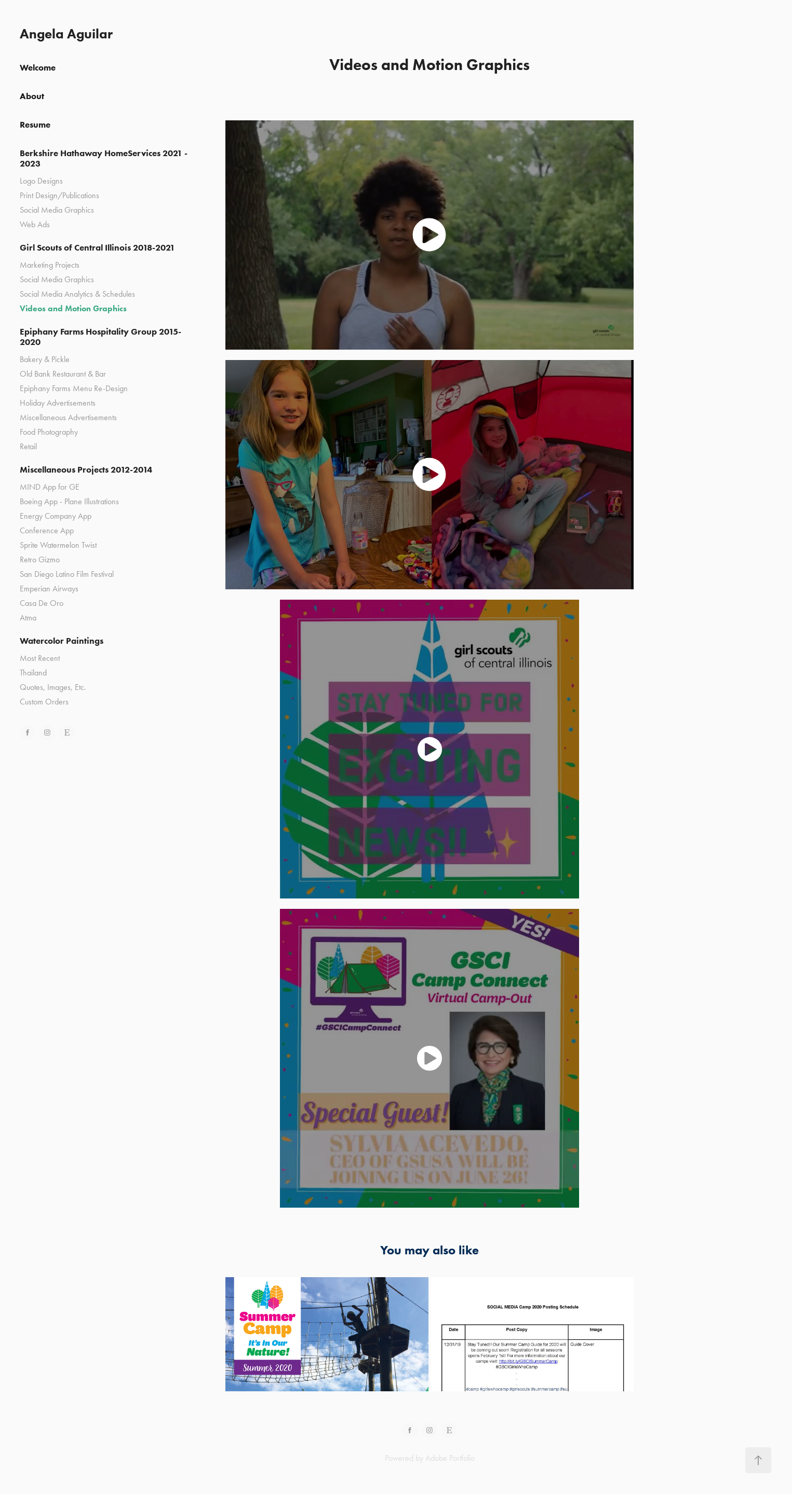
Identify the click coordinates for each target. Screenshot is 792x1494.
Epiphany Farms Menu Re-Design (74, 388)
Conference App (47, 530)
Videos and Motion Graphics (73, 308)
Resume (35, 124)
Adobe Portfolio (450, 1458)
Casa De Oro (41, 603)
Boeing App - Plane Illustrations (69, 501)
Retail (28, 446)
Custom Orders (44, 702)
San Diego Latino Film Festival (67, 574)
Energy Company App (55, 516)
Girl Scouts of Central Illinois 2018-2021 (97, 247)
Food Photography (49, 432)
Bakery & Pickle (45, 359)
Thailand (33, 672)
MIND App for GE (49, 487)
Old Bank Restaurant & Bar (63, 374)
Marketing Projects (49, 265)
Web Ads (35, 224)
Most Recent (40, 658)
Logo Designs (41, 181)
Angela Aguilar (66, 33)
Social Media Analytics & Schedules (77, 294)
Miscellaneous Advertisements (68, 417)
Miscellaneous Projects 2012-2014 (86, 469)
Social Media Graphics (57, 210)
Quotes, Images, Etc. (53, 687)
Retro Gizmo (40, 559)
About (32, 96)
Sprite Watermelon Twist (58, 545)
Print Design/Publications (59, 195)
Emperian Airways (49, 588)
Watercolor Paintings (61, 640)
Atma (28, 617)
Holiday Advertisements (58, 403)
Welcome (38, 67)
